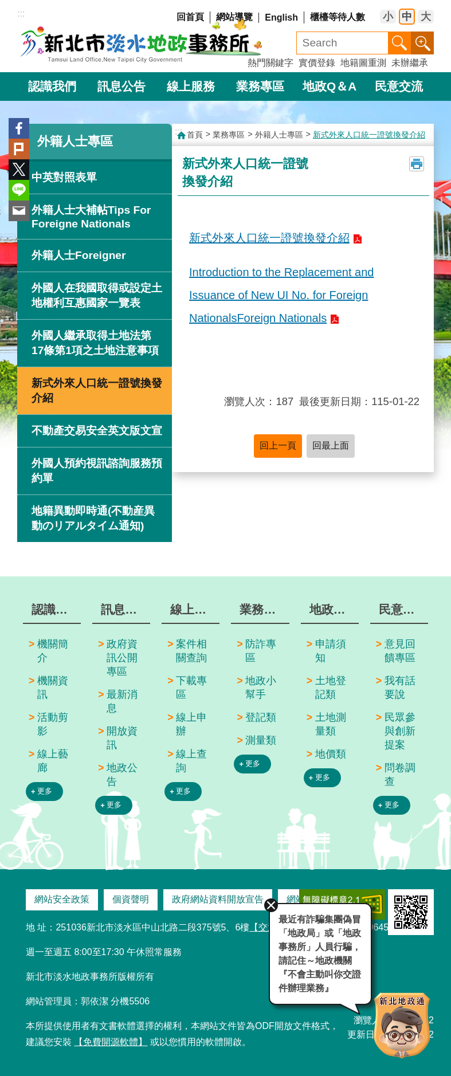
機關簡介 (52, 650)
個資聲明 (130, 899)
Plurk (19, 149)
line (19, 190)
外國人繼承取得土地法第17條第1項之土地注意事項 (95, 342)
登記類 (260, 717)
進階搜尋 (422, 43)
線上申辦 (191, 724)
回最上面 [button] (330, 445)
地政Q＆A (329, 86)
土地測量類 (330, 724)
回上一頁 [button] (278, 445)
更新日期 (365, 1034)
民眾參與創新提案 (400, 731)
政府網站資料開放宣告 (218, 899)
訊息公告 (121, 86)
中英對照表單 (64, 177)
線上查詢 (191, 760)
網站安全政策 (61, 899)
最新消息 (122, 701)
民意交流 (399, 86)
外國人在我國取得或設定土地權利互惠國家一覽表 (97, 295)
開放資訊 (122, 738)
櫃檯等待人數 (337, 17)
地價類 (330, 754)
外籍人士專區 (75, 141)
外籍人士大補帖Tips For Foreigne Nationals (91, 217)
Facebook (19, 128)
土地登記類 (330, 687)
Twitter (19, 169)
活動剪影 (52, 724)
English (281, 17)
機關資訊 (52, 687)
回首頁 (190, 17)
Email (19, 211)
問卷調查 (400, 774)
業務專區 (260, 86)
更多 (44, 791)
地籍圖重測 (363, 63)
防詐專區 (260, 650)
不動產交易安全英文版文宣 (97, 431)
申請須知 (330, 650)
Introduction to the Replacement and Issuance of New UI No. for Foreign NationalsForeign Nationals (281, 295)
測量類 (260, 740)
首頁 (195, 134)
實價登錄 (317, 63)
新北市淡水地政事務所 (141, 40)
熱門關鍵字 (270, 63)
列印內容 (416, 163)
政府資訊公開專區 (122, 657)
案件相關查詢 (191, 650)
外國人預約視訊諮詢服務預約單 (97, 470)
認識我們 (52, 86)
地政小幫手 (260, 687)
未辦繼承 (409, 63)
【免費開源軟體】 (110, 1042)
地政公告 (122, 774)
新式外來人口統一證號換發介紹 (97, 390)
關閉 (271, 905)
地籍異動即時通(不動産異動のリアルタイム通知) (93, 518)
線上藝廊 (52, 760)
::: (21, 13)
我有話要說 (400, 687)
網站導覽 (234, 17)
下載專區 (191, 687)
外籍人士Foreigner (79, 255)
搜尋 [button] (399, 43)
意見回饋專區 (400, 650)
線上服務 (191, 86)
